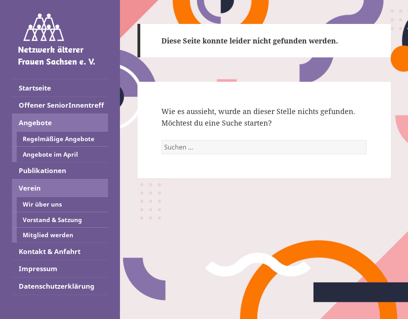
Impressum (38, 268)
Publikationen (42, 170)
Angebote (35, 122)
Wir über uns (42, 204)
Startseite (35, 88)
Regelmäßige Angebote (58, 139)
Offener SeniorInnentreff (61, 105)
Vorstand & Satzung (52, 220)
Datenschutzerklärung (56, 286)
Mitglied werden (48, 235)
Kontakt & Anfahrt (49, 251)
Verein (30, 188)
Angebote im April (50, 154)
